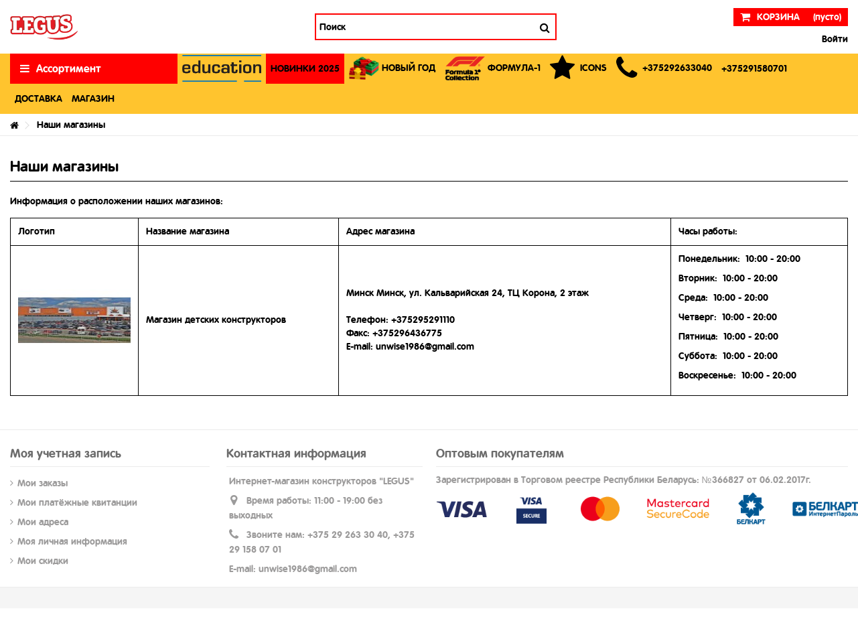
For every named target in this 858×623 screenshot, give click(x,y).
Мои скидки (42, 560)
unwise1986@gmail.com (308, 568)
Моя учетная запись (65, 453)
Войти (833, 38)
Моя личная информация (72, 541)
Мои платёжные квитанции (77, 502)
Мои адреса (42, 521)
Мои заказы (42, 483)
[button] (664, 69)
